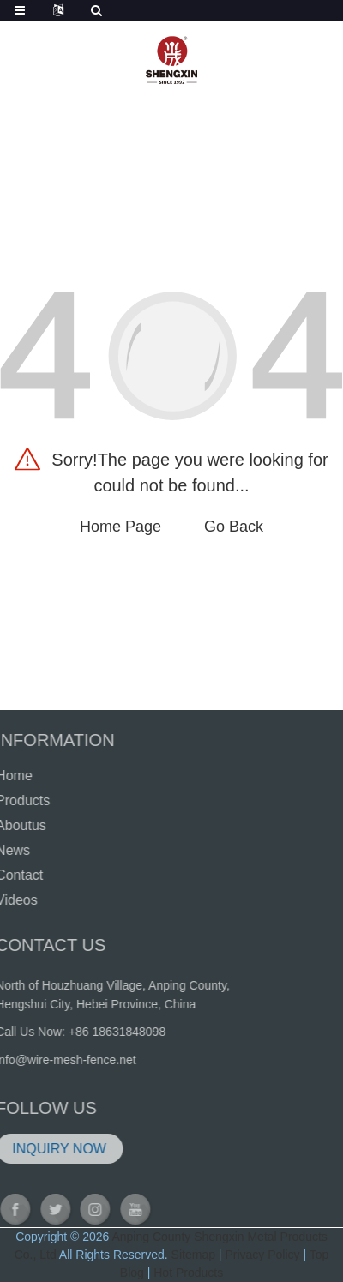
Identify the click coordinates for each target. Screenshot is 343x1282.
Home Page (120, 526)
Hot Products (188, 1272)
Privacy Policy (262, 1254)
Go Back (233, 526)
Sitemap (193, 1254)
